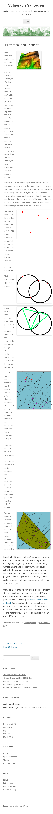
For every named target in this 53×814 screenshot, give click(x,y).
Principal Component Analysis (15, 681)
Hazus (6, 753)
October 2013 (8, 727)
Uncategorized (30, 622)
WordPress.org (9, 789)
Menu (26, 21)
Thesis (23, 704)
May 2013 (7, 733)
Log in (5, 779)
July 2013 (6, 730)
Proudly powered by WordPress (15, 806)
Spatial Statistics (10, 756)
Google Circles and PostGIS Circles (17, 678)
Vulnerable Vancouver (26, 5)
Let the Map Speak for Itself (14, 684)
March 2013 (8, 737)
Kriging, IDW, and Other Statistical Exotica (20, 688)
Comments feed (10, 786)
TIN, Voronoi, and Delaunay (14, 674)
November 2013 (9, 724)
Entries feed (8, 783)
